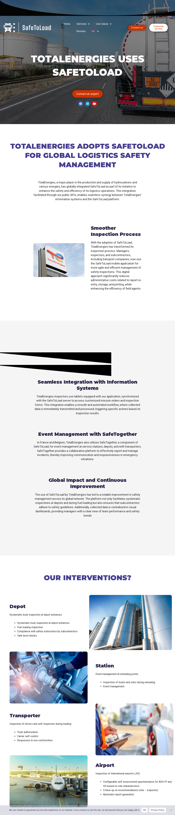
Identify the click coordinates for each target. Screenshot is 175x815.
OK (144, 810)
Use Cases (103, 24)
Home (67, 23)
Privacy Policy (157, 810)
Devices (81, 31)
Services (83, 24)
